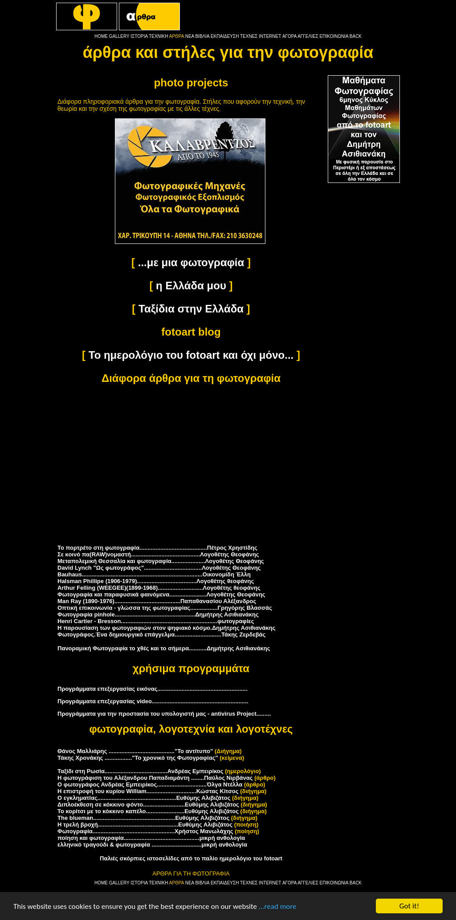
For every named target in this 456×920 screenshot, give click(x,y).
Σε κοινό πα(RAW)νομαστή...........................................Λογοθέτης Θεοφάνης (158, 554)
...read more (278, 906)
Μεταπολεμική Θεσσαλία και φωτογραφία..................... (160, 561)
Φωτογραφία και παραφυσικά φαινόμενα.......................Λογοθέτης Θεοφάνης (161, 594)
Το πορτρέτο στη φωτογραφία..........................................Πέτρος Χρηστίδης (157, 547)
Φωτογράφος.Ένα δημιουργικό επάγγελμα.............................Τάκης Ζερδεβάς (161, 634)
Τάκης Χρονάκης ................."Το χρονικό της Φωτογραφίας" (137, 757)
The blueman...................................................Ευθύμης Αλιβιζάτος (143, 818)
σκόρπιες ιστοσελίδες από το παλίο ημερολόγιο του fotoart (201, 858)
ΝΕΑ (189, 36)
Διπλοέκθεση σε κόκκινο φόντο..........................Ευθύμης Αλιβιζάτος (148, 804)
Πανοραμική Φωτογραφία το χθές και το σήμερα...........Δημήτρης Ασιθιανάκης (163, 648)
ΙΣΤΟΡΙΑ (138, 36)
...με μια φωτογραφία (191, 262)
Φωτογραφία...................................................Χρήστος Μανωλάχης (145, 831)
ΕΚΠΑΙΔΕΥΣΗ (225, 36)
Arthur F (159, 587)
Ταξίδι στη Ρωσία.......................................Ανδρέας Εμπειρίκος (140, 771)
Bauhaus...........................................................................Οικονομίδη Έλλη (154, 574)
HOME (101, 36)
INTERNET (270, 36)
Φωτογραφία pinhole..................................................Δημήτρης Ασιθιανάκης (158, 614)
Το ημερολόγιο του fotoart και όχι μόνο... (191, 355)
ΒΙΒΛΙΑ (202, 36)
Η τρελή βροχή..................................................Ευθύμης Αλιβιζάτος (144, 824)
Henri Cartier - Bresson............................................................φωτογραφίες (155, 621)
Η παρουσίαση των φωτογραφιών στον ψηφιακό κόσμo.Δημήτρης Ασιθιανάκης (166, 627)
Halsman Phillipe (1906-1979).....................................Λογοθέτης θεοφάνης (155, 581)
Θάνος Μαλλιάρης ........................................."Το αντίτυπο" (135, 751)
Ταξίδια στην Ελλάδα (191, 309)
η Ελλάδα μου (191, 286)
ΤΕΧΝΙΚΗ (158, 36)
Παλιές (109, 858)
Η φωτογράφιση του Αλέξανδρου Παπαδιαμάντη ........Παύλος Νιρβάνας (155, 777)
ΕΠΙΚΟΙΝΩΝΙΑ (334, 36)
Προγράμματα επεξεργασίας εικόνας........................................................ (152, 688)
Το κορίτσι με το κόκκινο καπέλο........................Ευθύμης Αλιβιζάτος (148, 811)
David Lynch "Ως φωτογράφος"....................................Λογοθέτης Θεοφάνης (159, 567)
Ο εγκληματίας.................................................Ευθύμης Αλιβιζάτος (143, 797)
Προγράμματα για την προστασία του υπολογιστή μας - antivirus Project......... (164, 713)
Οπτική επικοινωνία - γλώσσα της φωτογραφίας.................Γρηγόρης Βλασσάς (164, 607)
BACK (356, 36)
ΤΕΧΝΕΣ (249, 36)
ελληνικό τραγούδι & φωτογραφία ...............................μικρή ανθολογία (152, 844)
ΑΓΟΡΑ (289, 36)
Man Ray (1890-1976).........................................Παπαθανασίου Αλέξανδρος (156, 601)
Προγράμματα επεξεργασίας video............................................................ (152, 701)
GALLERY (119, 36)
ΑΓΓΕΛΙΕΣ (307, 36)
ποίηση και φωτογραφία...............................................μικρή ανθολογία (151, 838)
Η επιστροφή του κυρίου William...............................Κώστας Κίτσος (148, 791)
